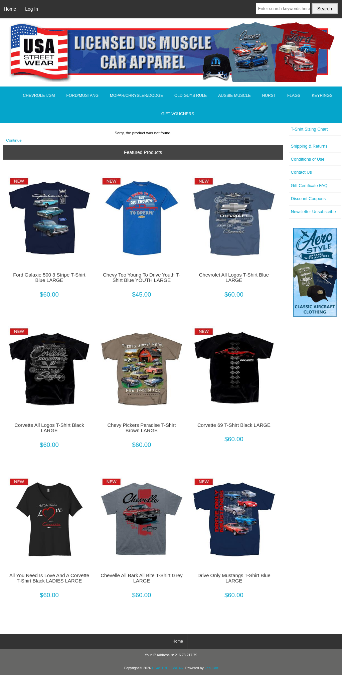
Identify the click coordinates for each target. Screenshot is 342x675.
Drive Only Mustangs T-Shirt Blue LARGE (234, 578)
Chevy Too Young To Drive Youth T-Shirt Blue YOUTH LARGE (141, 277)
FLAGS (293, 95)
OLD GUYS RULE (190, 95)
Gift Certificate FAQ (309, 185)
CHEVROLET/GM (39, 95)
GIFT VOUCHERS (177, 114)
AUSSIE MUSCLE (234, 95)
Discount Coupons (308, 198)
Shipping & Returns (309, 146)
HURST (269, 95)
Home (10, 9)
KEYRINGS (322, 95)
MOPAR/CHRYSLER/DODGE (136, 95)
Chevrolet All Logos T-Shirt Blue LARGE (234, 277)
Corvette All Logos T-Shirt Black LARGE (49, 428)
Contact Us (301, 172)
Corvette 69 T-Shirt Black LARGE (234, 425)
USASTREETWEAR (167, 668)
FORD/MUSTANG (82, 95)
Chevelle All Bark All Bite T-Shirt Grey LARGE (141, 578)
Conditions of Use (308, 159)
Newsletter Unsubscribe (313, 211)
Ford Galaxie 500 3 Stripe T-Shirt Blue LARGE (49, 277)
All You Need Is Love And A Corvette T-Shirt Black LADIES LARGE (49, 578)
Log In (31, 9)
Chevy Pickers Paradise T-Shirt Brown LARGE (141, 428)
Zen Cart (211, 668)
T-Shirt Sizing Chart (309, 129)
